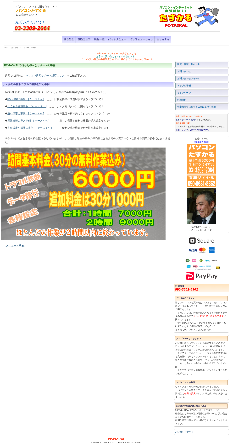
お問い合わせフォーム (188, 78)
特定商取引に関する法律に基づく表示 (196, 106)
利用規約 (181, 99)
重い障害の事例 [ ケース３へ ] (25, 113)
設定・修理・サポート (188, 64)
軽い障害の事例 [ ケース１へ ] (25, 99)
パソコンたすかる (31, 10)
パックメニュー (117, 39)
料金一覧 (99, 39)
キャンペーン (184, 92)
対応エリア (84, 39)
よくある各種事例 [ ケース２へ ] (27, 106)
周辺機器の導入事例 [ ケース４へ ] (28, 120)
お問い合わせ (184, 71)
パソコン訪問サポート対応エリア (45, 75)
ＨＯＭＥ (69, 39)
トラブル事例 (184, 85)
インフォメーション (141, 39)
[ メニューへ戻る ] (15, 245)
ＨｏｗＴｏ (162, 39)
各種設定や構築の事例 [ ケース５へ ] (29, 127)
